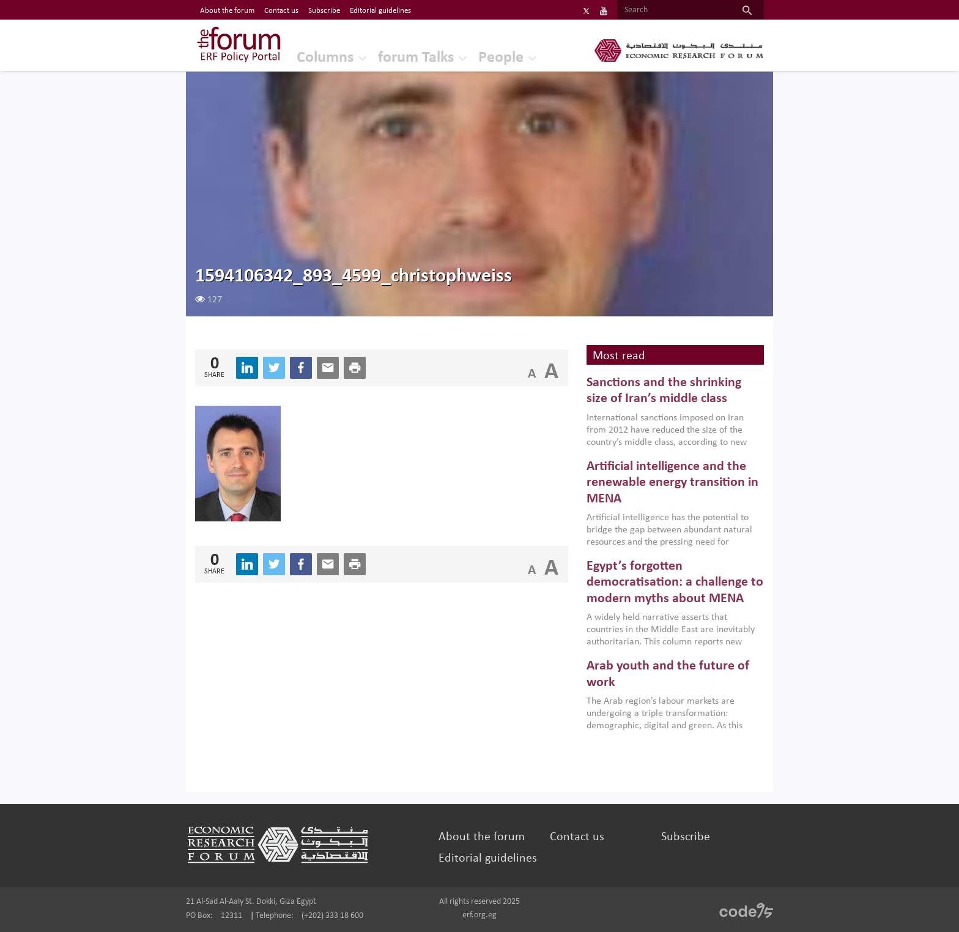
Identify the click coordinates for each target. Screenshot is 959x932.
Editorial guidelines (488, 858)
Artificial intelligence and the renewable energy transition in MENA (672, 483)
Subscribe (685, 837)
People (501, 58)
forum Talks (416, 58)
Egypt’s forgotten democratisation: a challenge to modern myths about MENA (675, 582)
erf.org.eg (479, 915)
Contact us (577, 837)
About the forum (482, 837)
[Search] (673, 10)
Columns (325, 58)
